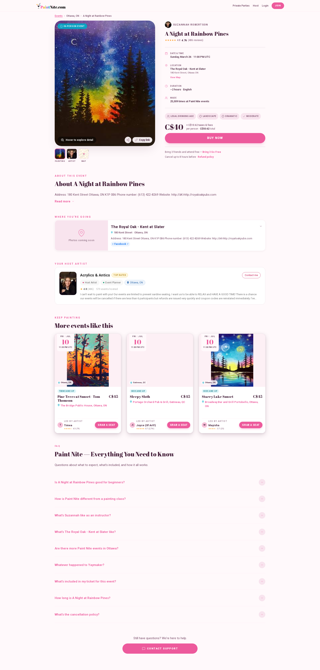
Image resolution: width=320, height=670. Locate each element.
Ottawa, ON (72, 15)
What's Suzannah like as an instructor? (160, 515)
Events (59, 15)
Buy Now (215, 138)
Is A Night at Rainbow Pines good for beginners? (160, 482)
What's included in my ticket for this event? (160, 581)
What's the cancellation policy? (160, 614)
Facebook (120, 244)
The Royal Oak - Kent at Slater (188, 68)
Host (256, 5)
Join (278, 5)
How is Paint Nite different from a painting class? (160, 499)
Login (265, 5)
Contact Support (160, 648)
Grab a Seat (106, 425)
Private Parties (241, 5)
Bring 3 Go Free (211, 152)
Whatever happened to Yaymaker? (160, 565)
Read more (64, 201)
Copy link (142, 140)
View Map (175, 77)
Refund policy (206, 156)
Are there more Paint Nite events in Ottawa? (160, 548)
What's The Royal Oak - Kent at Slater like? (160, 532)
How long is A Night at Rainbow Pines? (160, 598)
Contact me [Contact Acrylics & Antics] (251, 275)
